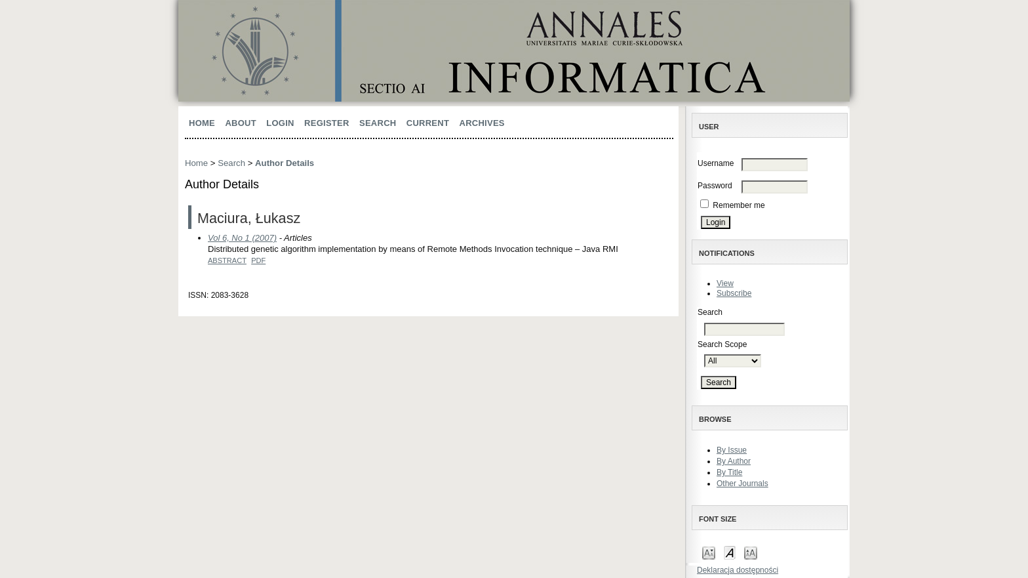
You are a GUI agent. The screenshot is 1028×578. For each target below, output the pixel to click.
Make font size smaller (708, 552)
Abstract (227, 260)
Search (377, 123)
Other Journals (742, 483)
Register (326, 123)
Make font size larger (750, 552)
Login (280, 123)
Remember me (738, 205)
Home (202, 123)
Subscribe (734, 293)
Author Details (284, 163)
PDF (258, 260)
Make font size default (729, 552)
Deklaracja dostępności (737, 570)
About (240, 123)
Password (715, 185)
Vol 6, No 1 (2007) (242, 238)
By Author (734, 461)
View (725, 283)
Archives (482, 123)
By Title (729, 472)
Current (427, 123)
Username (716, 163)
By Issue (732, 450)
